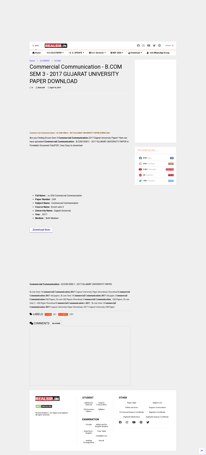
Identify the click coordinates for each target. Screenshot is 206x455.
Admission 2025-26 (88, 404)
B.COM (57, 61)
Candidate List (101, 436)
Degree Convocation (101, 404)
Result (101, 441)
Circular (89, 425)
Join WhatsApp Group (158, 53)
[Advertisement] (103, 22)
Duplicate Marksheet (131, 417)
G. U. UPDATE (76, 53)
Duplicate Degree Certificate (157, 417)
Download (135, 53)
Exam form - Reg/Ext (88, 432)
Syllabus (101, 409)
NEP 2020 (117, 53)
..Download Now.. (41, 230)
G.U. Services (97, 53)
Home (36, 53)
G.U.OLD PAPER (55, 53)
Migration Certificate (157, 412)
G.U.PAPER (44, 61)
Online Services (131, 407)
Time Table (101, 431)
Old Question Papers (88, 410)
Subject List (157, 403)
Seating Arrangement (88, 442)
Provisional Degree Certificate (131, 412)
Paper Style (131, 403)
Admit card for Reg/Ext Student (101, 425)
